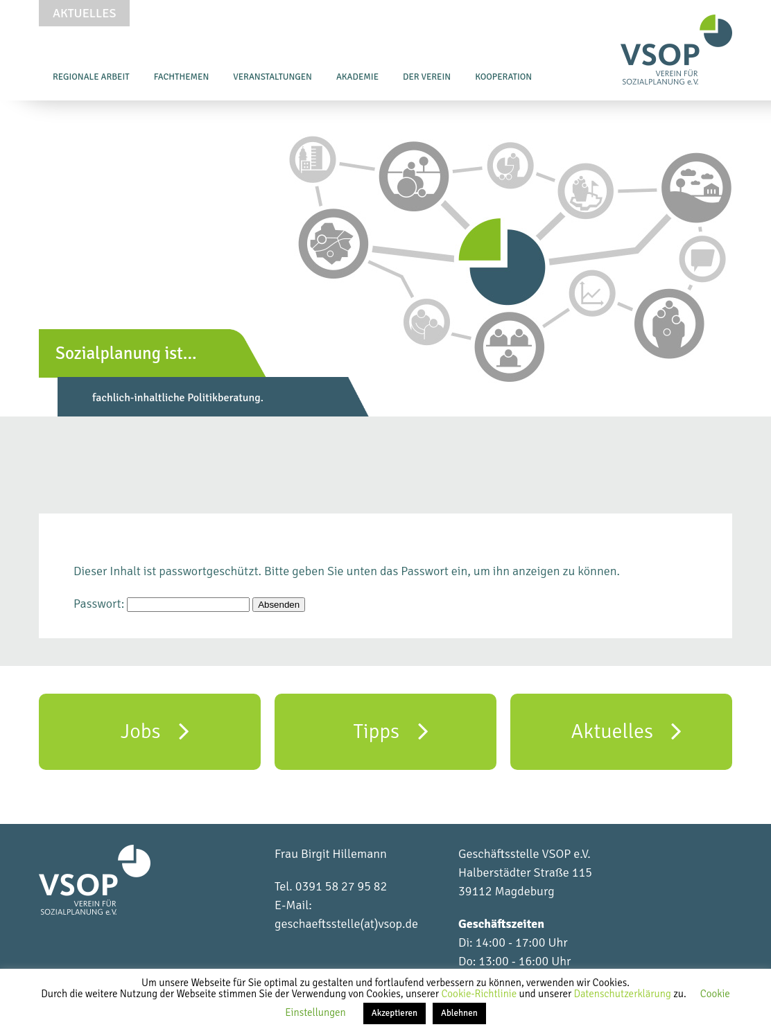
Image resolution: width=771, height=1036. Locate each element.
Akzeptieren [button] (394, 1013)
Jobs (155, 730)
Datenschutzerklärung (624, 993)
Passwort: (161, 603)
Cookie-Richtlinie (480, 993)
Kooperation (503, 76)
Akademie (357, 76)
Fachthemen (181, 76)
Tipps (390, 730)
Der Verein (427, 76)
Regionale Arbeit (91, 76)
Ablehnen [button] (459, 1013)
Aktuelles (84, 13)
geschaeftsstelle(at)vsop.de (346, 923)
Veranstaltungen (272, 76)
